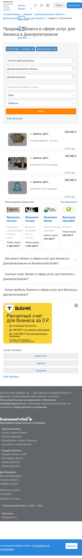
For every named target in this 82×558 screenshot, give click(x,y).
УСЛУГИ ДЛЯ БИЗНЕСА (20, 60)
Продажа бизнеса (12, 450)
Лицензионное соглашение (30, 407)
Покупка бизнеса (11, 428)
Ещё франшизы (68, 202)
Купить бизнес (21, 7)
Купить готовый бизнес (14, 432)
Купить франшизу (23, 18)
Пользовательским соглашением (20, 400)
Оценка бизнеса (11, 462)
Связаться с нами (10, 498)
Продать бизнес (22, 29)
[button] (35, 5)
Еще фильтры (15, 118)
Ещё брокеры (11, 376)
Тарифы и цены (9, 483)
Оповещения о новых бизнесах (19, 440)
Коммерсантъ (9, 517)
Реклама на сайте (10, 490)
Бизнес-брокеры (11, 466)
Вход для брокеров (11, 475)
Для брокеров (8, 472)
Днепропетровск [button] (16, 77)
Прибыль (13, 103)
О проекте (6, 493)
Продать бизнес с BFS (14, 454)
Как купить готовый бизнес (17, 444)
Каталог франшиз (12, 436)
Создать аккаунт (9, 479)
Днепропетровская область (22, 68)
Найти (41, 111)
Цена (11, 95)
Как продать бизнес (13, 458)
